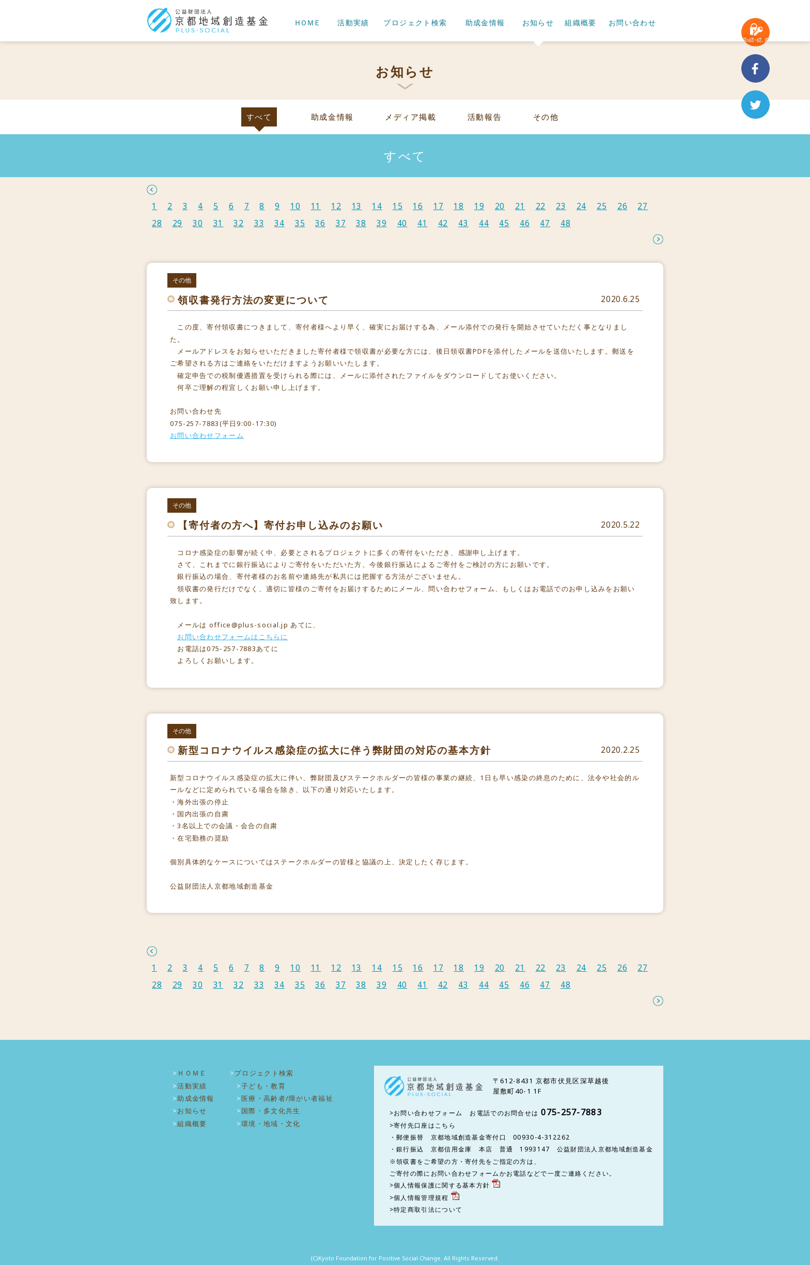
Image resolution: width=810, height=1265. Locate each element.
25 (602, 206)
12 (336, 206)
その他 (546, 117)
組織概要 (581, 23)
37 (341, 223)
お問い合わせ (632, 23)
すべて (259, 117)
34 (279, 223)
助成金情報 (485, 23)
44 (484, 223)
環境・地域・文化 (270, 1123)
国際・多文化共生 (270, 1110)
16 (418, 206)
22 (541, 206)
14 (377, 206)
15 (398, 206)
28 (157, 223)
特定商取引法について (428, 1209)
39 (382, 223)
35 (300, 223)
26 (622, 206)
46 (525, 223)
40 (402, 223)
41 (422, 223)
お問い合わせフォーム (207, 435)
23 (561, 206)
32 (238, 223)
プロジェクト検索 (415, 23)
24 (582, 206)
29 (178, 223)
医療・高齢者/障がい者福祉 (287, 1098)
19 (479, 206)
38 (361, 223)
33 (259, 223)
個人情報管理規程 (421, 1197)
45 (504, 223)
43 (463, 223)
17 (438, 206)
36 (320, 223)
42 (443, 223)
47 (545, 223)
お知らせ (538, 23)
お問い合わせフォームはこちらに (232, 636)
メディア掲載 (410, 117)
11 (316, 206)
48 (565, 223)
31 (218, 223)
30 (198, 223)
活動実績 (353, 23)
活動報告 (485, 117)
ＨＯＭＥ (307, 23)
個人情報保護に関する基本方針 (442, 1185)
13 (357, 206)
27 (642, 206)
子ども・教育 (263, 1085)
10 (295, 206)
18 (459, 206)
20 (500, 206)
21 (520, 206)
